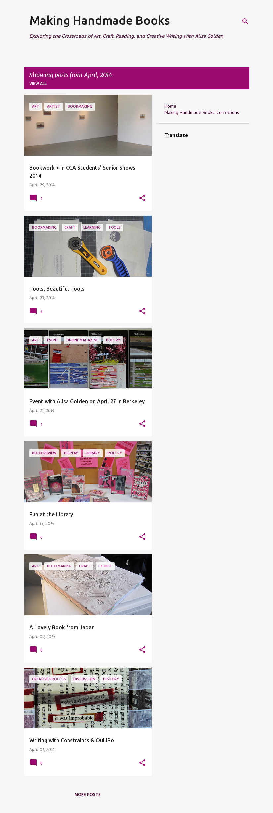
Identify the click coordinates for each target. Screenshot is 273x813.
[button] (142, 198)
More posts (88, 794)
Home (170, 106)
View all (38, 83)
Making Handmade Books (99, 20)
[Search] (245, 21)
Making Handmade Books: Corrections (201, 112)
